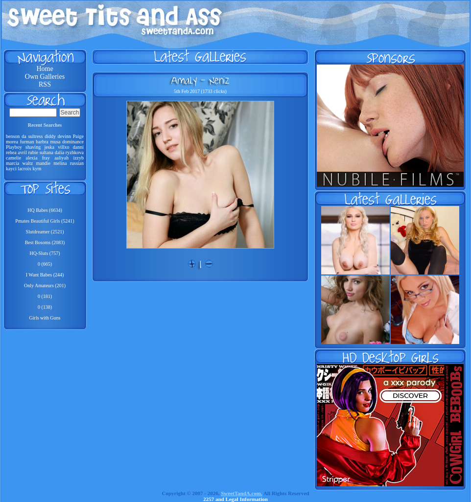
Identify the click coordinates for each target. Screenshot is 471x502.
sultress (35, 136)
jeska (49, 147)
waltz (28, 163)
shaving (33, 147)
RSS (45, 84)
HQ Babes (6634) (44, 210)
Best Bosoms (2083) (45, 242)
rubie (33, 152)
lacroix (24, 168)
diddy (50, 136)
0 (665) (45, 264)
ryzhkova (75, 152)
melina (60, 163)
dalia (59, 152)
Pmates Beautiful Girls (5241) (44, 221)
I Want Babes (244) (45, 274)
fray (46, 157)
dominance (73, 141)
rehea (11, 152)
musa (55, 141)
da (24, 136)
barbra (42, 141)
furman (27, 141)
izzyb (78, 157)
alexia (31, 157)
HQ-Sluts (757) (45, 253)
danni (78, 147)
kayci (11, 168)
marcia (12, 163)
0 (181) (45, 296)
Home (44, 68)
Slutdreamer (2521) (44, 231)
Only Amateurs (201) (45, 285)
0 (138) (45, 307)
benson (13, 136)
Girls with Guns (45, 317)
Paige (78, 136)
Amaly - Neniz (200, 80)
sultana (46, 152)
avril (22, 152)
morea (12, 141)
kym (36, 168)
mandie (43, 163)
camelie (13, 157)
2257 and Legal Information (235, 499)
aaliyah (61, 157)
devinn (64, 136)
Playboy (14, 147)
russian (77, 163)
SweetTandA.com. (241, 493)
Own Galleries (45, 76)
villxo (63, 147)
